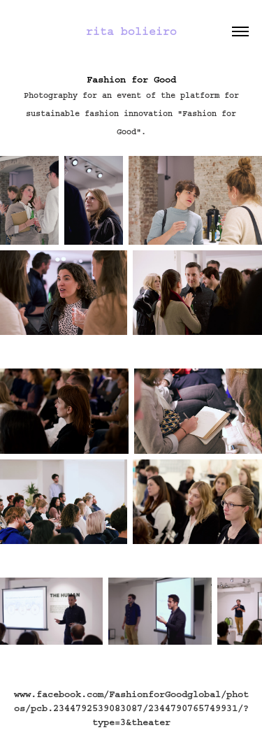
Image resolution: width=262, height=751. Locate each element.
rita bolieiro (131, 31)
